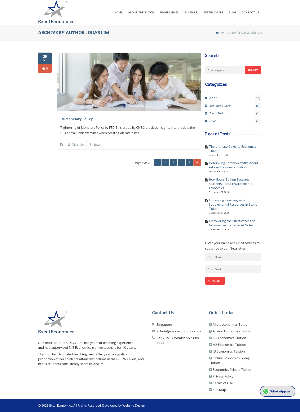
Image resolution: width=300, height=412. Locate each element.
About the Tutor (141, 12)
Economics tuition (235, 105)
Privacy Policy (223, 376)
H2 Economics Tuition (229, 344)
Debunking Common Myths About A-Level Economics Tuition (233, 165)
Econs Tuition (235, 113)
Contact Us (250, 12)
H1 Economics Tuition (229, 338)
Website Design (133, 405)
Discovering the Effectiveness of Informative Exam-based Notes (232, 223)
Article (235, 98)
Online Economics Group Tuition (229, 360)
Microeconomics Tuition (231, 324)
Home (118, 12)
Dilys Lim (78, 145)
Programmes (169, 12)
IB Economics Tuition (229, 351)
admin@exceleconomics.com (179, 331)
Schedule (191, 12)
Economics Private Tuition (232, 369)
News (97, 145)
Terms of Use (223, 383)
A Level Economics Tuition (232, 331)
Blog (232, 12)
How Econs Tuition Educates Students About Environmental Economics (231, 183)
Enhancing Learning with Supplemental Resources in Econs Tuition (233, 204)
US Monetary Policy (76, 119)
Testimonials (213, 12)
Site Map (219, 389)
